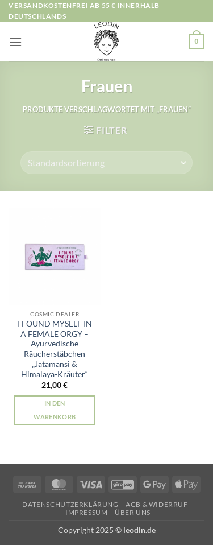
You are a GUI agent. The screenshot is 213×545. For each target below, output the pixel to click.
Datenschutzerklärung (70, 504)
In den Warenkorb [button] (55, 409)
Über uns (133, 512)
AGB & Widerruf (157, 504)
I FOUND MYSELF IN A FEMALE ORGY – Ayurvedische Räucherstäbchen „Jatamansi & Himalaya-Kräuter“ (55, 348)
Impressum (86, 512)
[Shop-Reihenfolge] (106, 162)
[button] (15, 42)
